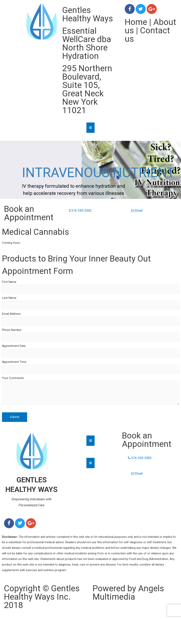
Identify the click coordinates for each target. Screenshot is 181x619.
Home (136, 22)
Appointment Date (14, 346)
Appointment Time (14, 362)
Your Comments (13, 378)
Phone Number (12, 330)
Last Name (9, 298)
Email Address (11, 314)
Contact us (147, 35)
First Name (9, 282)
